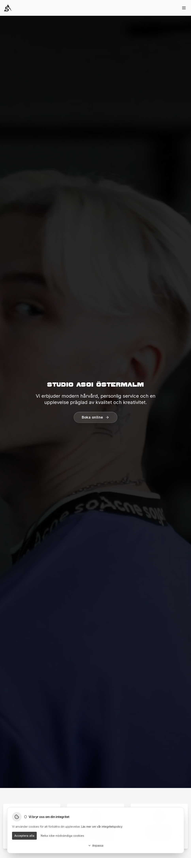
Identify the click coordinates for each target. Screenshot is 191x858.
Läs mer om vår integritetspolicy (101, 826)
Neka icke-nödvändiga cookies (62, 835)
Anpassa (95, 845)
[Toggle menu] (184, 8)
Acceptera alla (24, 835)
